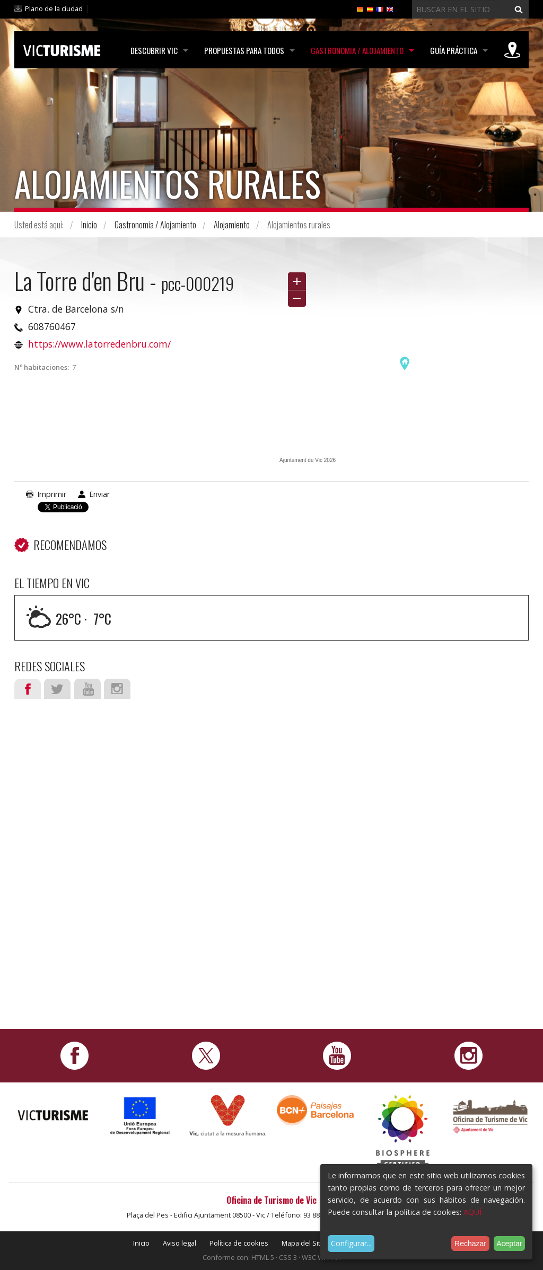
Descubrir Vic (154, 50)
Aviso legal (179, 1243)
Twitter (57, 689)
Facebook (27, 689)
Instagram (117, 689)
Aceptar (509, 1243)
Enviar (99, 494)
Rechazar (470, 1243)
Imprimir (51, 494)
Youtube (87, 689)
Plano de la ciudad (54, 8)
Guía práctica (453, 50)
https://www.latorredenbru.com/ (99, 344)
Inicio (89, 224)
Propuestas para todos (244, 50)
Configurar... (351, 1243)
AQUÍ (472, 1212)
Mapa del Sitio (304, 1243)
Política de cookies (238, 1243)
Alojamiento (232, 224)
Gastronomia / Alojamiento (357, 50)
